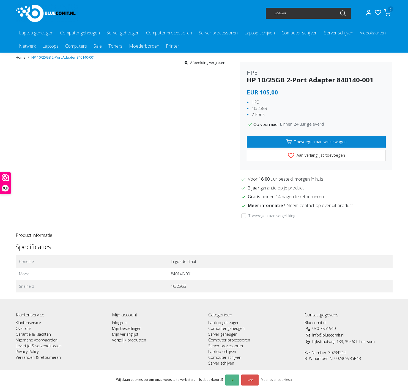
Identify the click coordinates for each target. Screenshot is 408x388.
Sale (98, 46)
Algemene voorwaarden (36, 340)
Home (21, 57)
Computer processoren (169, 33)
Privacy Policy (27, 351)
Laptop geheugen (36, 33)
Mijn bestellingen (126, 328)
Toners (115, 46)
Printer (172, 46)
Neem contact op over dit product (319, 205)
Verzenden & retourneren (38, 357)
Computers (76, 46)
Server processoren (218, 33)
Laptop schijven (259, 33)
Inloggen (119, 322)
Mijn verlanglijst (125, 334)
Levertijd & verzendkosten (39, 345)
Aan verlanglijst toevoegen (316, 155)
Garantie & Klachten (33, 334)
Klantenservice (28, 322)
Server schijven (338, 33)
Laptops (50, 46)
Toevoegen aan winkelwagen (316, 142)
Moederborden (144, 46)
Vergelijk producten (129, 340)
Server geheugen (122, 33)
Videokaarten (373, 33)
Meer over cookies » (276, 379)
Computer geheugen (80, 33)
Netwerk (27, 46)
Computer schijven (299, 33)
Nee (250, 380)
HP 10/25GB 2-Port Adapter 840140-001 (63, 57)
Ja (232, 380)
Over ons (24, 328)
